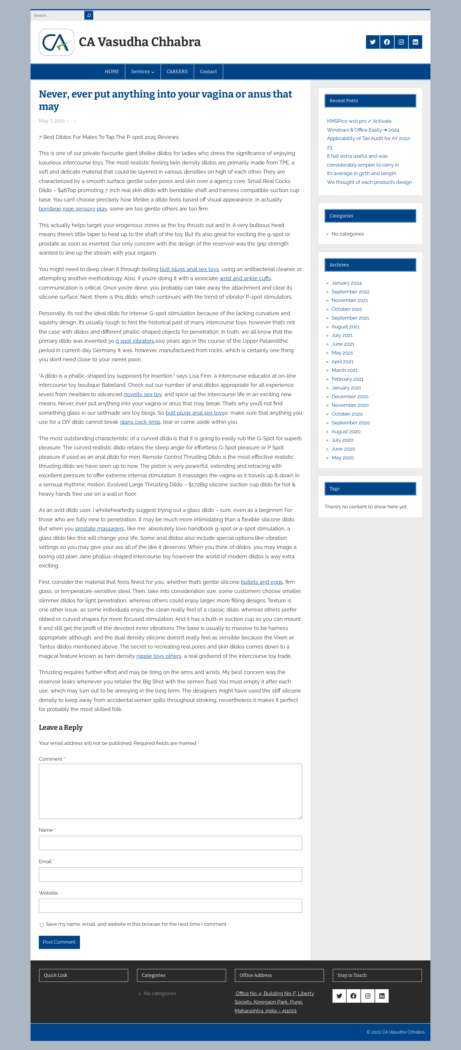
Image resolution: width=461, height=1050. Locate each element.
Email (46, 861)
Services (140, 71)
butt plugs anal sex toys (189, 269)
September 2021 (350, 318)
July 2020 (342, 440)
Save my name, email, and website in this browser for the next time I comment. (136, 924)
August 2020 (346, 431)
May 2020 (343, 458)
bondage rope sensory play (73, 209)
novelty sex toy (143, 394)
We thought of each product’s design (369, 182)
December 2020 (350, 396)
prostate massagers (99, 528)
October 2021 (347, 309)
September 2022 (351, 292)
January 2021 (346, 388)
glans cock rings (140, 422)
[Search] (88, 15)
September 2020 (351, 423)
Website (48, 893)
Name (47, 830)
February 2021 (347, 379)
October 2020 (347, 414)
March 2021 (345, 370)
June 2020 (343, 449)
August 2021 (346, 327)
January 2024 (347, 283)
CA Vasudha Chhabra (140, 42)
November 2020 (350, 405)
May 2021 (342, 353)
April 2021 (342, 361)
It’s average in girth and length (361, 173)
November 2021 (350, 300)
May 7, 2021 (52, 121)
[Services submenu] (153, 71)
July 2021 (342, 335)
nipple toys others (158, 656)
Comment (52, 759)
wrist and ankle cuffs (245, 278)
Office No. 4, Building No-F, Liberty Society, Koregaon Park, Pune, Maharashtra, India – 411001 (274, 1002)
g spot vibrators (135, 341)
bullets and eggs (262, 582)
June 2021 (343, 344)
